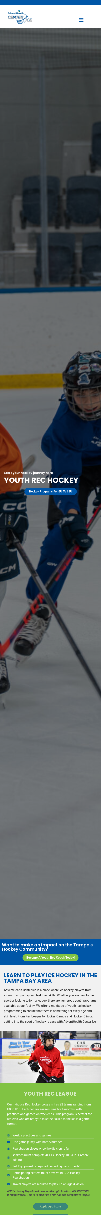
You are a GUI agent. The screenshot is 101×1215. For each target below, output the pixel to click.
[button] (50, 491)
